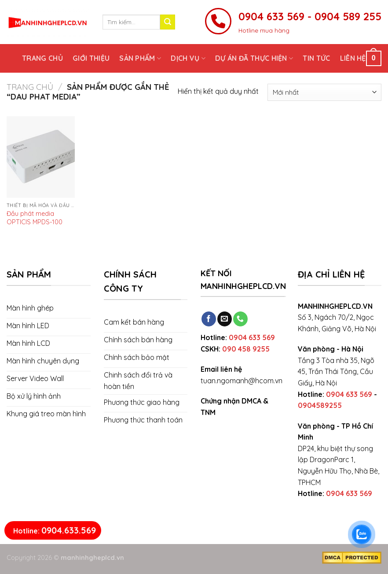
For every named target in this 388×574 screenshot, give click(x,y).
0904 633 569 (252, 337)
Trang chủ (42, 58)
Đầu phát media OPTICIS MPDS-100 (34, 218)
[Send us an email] (224, 318)
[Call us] (240, 318)
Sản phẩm (140, 58)
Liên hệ (353, 58)
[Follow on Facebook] (208, 318)
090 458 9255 (246, 348)
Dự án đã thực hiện (254, 58)
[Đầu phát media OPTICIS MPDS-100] (41, 157)
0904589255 (320, 405)
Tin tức (316, 58)
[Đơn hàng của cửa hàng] (324, 92)
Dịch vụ (188, 58)
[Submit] (167, 22)
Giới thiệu (91, 58)
